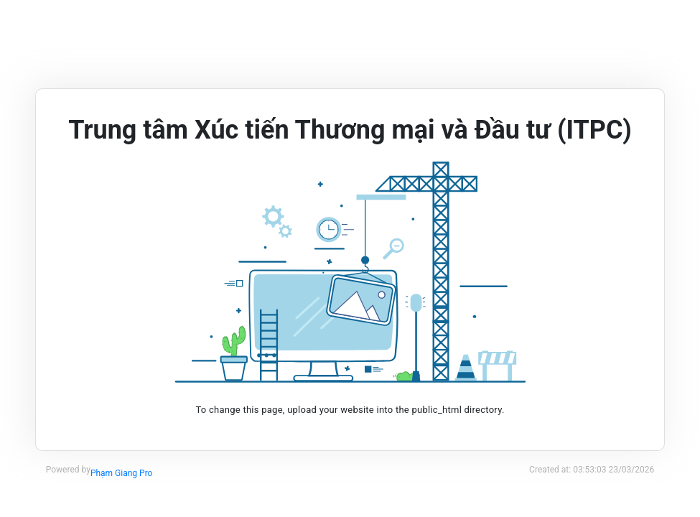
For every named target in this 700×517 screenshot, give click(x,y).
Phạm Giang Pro (121, 473)
